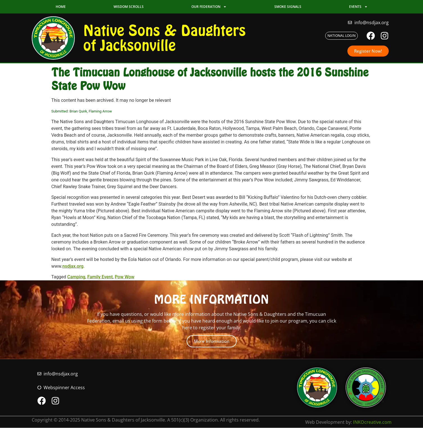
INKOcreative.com (372, 422)
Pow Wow (124, 277)
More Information (211, 341)
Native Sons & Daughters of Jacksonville (164, 37)
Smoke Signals (287, 6)
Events (358, 7)
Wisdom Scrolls (129, 6)
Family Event (100, 277)
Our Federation (209, 7)
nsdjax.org (72, 266)
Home (61, 6)
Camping (76, 277)
